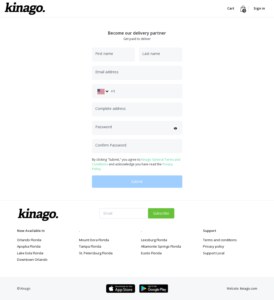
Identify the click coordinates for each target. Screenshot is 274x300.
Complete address (110, 108)
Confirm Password (110, 145)
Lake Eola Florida (30, 253)
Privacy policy (213, 246)
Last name (151, 53)
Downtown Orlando (32, 259)
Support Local (213, 253)
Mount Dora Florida (94, 240)
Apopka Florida (29, 246)
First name (104, 53)
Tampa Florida (90, 246)
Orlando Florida (29, 240)
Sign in (259, 8)
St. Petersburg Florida (96, 253)
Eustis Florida (151, 253)
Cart (231, 8)
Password (103, 126)
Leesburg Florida (154, 240)
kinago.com (248, 288)
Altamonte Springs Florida (161, 246)
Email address (107, 71)
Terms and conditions (220, 240)
